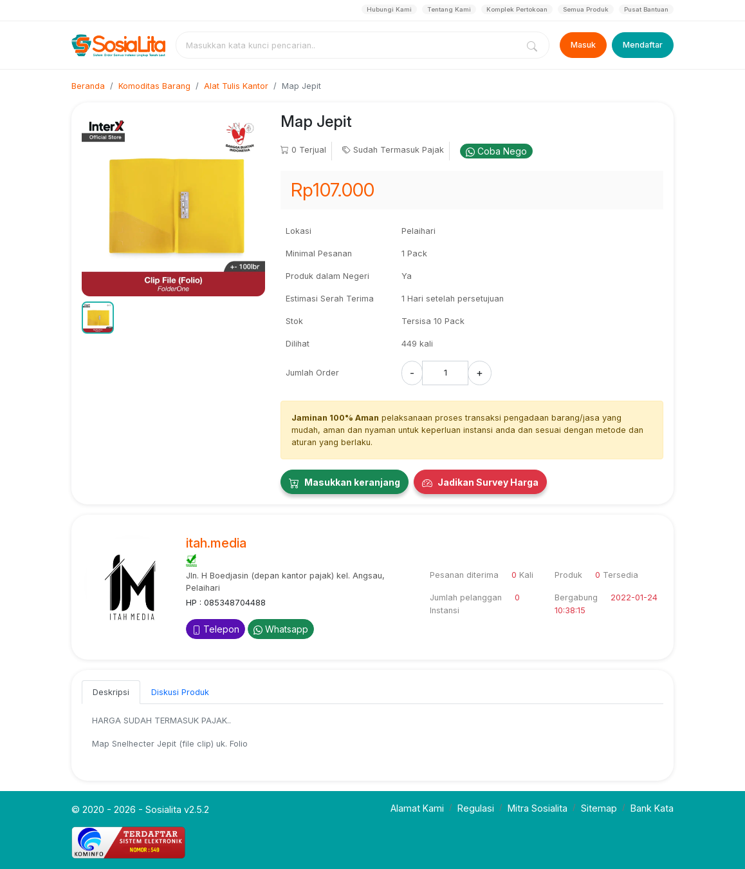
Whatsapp (280, 629)
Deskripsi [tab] (111, 692)
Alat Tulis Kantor (236, 86)
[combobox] (349, 45)
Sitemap (599, 808)
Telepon (215, 629)
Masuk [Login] (583, 45)
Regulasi (475, 808)
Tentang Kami (449, 9)
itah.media (216, 543)
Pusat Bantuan (646, 9)
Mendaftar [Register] (643, 45)
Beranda (88, 86)
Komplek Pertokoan (516, 9)
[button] (98, 317)
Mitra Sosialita (537, 808)
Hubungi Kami (389, 9)
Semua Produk (586, 9)
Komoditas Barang (154, 86)
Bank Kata (652, 808)
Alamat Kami (417, 808)
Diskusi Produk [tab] (180, 692)
